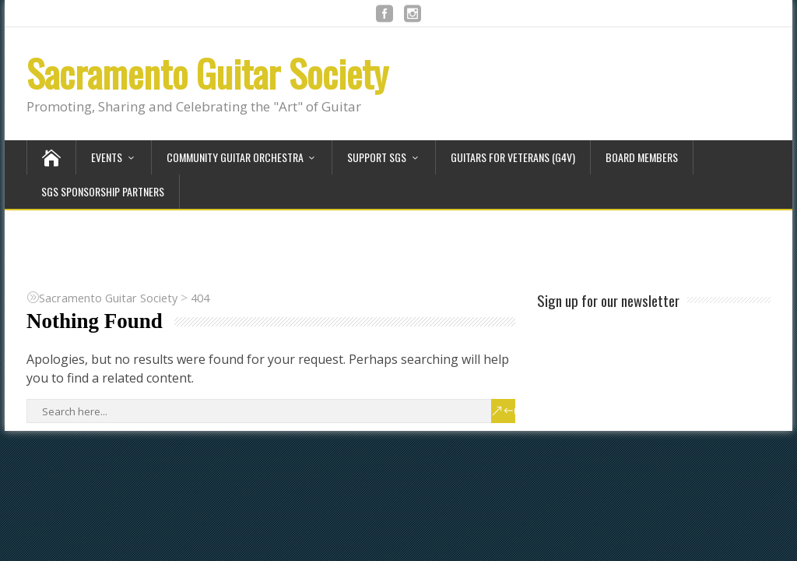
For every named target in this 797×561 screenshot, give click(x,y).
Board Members (642, 157)
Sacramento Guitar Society (207, 73)
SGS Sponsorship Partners (102, 191)
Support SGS (376, 157)
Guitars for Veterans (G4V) (513, 157)
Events (106, 157)
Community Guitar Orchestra (235, 157)
